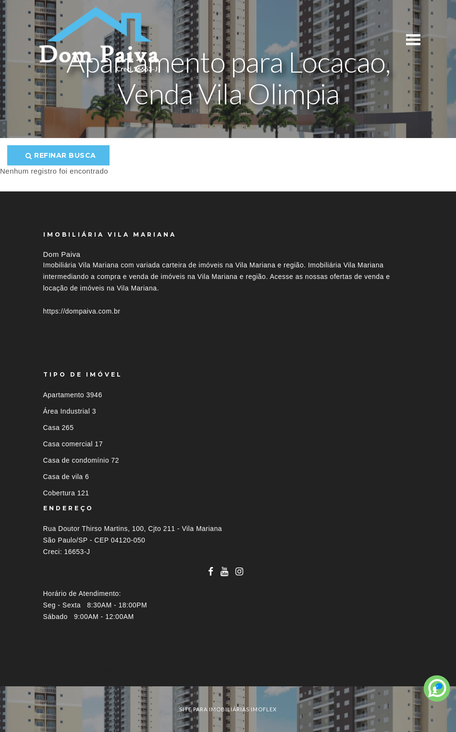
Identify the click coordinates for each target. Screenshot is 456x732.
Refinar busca (60, 155)
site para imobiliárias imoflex (228, 709)
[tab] (228, 669)
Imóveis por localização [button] (82, 669)
